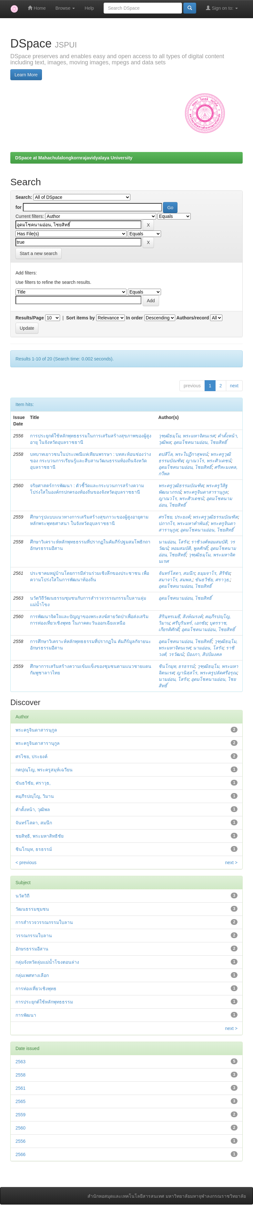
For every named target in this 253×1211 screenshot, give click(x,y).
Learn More (26, 74)
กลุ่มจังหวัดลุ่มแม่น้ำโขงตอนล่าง (47, 962)
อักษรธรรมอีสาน (31, 948)
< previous (25, 862)
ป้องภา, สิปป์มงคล (204, 654)
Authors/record (192, 317)
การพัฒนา (25, 1015)
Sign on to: (222, 8)
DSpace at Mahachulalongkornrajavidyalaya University (73, 157)
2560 (20, 1128)
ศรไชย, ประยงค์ (174, 517)
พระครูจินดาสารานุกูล (205, 492)
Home (37, 8)
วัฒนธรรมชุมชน (32, 909)
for (18, 207)
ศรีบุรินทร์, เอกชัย (189, 623)
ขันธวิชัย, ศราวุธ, (212, 579)
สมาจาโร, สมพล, (175, 579)
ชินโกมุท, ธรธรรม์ (176, 666)
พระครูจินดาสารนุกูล (36, 730)
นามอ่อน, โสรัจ (173, 541)
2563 (20, 1061)
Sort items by (80, 317)
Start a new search (38, 253)
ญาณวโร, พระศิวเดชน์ (208, 460)
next (234, 385)
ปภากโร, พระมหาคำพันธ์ (183, 523)
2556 (20, 1141)
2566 (20, 1154)
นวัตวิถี (22, 895)
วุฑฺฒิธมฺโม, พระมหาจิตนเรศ (186, 435)
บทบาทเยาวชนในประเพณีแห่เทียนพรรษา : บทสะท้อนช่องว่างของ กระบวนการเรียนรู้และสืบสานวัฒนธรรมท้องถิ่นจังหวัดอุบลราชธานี (90, 461)
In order (134, 317)
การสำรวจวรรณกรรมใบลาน (44, 922)
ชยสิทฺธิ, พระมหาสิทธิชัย (39, 836)
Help (89, 8)
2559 (20, 1114)
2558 (20, 1074)
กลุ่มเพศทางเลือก (32, 975)
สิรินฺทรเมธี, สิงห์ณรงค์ (180, 616)
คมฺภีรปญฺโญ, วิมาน (34, 796)
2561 (20, 1088)
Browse (65, 8)
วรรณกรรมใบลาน (33, 935)
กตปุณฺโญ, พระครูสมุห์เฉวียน (44, 769)
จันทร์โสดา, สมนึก (176, 573)
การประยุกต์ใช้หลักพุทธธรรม (44, 1001)
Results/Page (29, 317)
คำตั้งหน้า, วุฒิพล (32, 809)
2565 (20, 1101)
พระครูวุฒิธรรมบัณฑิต (181, 485)
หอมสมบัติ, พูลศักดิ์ (189, 548)
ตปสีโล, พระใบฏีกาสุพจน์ (183, 454)
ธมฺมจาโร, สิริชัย (213, 573)
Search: (23, 197)
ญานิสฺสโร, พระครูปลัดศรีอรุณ (207, 672)
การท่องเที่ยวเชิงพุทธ (35, 988)
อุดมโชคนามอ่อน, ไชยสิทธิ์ (200, 442)
